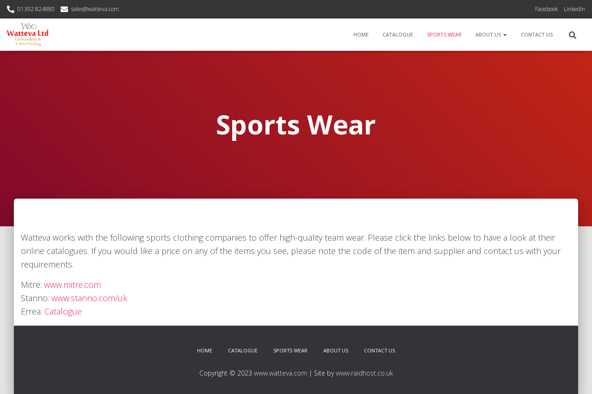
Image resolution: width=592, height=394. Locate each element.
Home (361, 34)
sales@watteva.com (95, 9)
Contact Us (537, 34)
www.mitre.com (72, 284)
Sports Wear (444, 34)
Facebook (546, 9)
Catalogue (397, 34)
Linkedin (574, 9)
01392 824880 (36, 9)
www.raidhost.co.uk (364, 373)
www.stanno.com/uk (89, 297)
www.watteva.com (280, 373)
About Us (491, 34)
